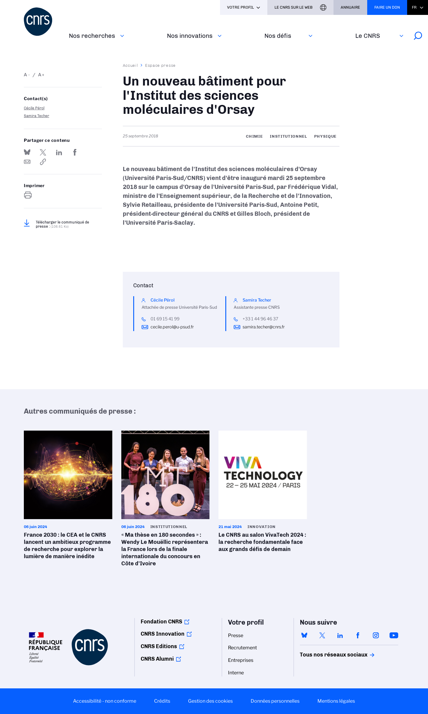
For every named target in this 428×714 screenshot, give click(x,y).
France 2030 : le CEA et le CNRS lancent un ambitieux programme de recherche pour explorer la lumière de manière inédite (68, 497)
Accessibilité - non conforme (104, 701)
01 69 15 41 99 (165, 319)
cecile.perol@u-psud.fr (172, 327)
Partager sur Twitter (43, 152)
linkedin (340, 635)
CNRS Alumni (157, 659)
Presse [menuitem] (235, 635)
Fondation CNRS (161, 621)
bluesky (304, 635)
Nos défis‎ (277, 35)
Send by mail (27, 162)
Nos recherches (92, 35)
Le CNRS (367, 35)
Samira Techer (36, 116)
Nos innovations (190, 35)
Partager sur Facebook (75, 152)
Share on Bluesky (27, 152)
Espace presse (160, 65)
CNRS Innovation (162, 634)
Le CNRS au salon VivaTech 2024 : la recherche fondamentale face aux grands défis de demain (262, 493)
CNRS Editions (159, 646)
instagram (375, 635)
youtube (393, 635)
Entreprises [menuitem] (240, 660)
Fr (414, 7)
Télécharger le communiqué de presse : (62, 224)
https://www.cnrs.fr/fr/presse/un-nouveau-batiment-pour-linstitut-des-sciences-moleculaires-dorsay (43, 162)
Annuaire (350, 7)
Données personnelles (275, 701)
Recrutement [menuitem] (242, 648)
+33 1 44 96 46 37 (260, 319)
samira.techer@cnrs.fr (264, 327)
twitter (322, 635)
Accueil (130, 65)
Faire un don (387, 7)
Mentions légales (336, 701)
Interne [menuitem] (236, 673)
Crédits (162, 701)
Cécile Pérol (34, 108)
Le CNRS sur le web (294, 7)
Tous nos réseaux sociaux (323, 654)
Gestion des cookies (210, 701)
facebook (357, 635)
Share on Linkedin (59, 152)
